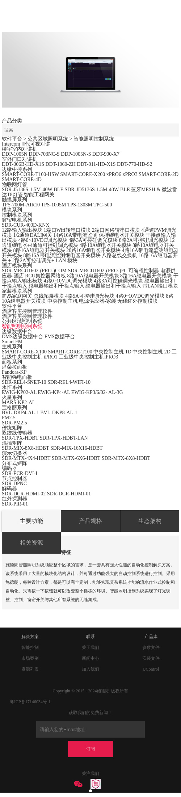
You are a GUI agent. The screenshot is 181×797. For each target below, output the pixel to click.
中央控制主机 (62, 301)
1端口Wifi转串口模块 (67, 230)
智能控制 (30, 647)
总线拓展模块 (49, 296)
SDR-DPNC (14, 483)
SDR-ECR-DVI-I (19, 473)
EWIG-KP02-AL (19, 392)
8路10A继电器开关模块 (93, 275)
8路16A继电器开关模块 (39, 250)
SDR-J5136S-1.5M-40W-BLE (32, 189)
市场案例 (30, 658)
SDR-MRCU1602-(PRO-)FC (97, 270)
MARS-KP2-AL (18, 402)
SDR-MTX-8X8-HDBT (126, 458)
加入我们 (90, 669)
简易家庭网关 (17, 296)
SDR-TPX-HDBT (20, 438)
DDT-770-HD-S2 (134, 164)
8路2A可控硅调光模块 (143, 240)
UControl (151, 669)
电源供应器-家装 (97, 301)
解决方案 (30, 636)
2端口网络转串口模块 (116, 230)
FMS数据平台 (60, 336)
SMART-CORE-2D (158, 174)
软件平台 (12, 139)
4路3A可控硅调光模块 (93, 240)
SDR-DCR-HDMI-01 (69, 493)
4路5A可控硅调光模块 (89, 296)
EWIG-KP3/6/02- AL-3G (97, 392)
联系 (90, 636)
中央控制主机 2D (151, 352)
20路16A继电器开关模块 (93, 250)
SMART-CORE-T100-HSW (30, 174)
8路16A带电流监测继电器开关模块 (62, 255)
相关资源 (31, 543)
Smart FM (12, 341)
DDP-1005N (15, 154)
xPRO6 (113, 174)
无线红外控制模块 (137, 301)
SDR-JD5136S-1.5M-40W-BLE (97, 189)
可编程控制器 (144, 270)
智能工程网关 (39, 194)
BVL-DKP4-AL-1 (20, 412)
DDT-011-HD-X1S (96, 164)
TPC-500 (102, 204)
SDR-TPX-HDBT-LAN (63, 438)
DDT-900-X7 (105, 154)
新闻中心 (90, 658)
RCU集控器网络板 (45, 275)
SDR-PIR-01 (15, 504)
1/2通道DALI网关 (32, 235)
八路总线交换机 (119, 255)
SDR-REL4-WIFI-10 (68, 382)
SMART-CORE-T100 (70, 352)
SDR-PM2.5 (14, 422)
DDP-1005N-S (76, 154)
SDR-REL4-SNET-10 (24, 382)
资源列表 (30, 669)
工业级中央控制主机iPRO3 (88, 357)
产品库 (150, 636)
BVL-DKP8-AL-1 (58, 412)
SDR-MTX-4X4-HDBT (26, 458)
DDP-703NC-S (44, 154)
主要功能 (31, 521)
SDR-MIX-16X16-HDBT (76, 448)
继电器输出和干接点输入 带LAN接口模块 (131, 286)
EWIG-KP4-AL (54, 392)
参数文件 (151, 647)
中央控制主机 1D (112, 352)
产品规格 (90, 521)
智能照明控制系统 (93, 139)
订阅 (90, 748)
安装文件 (151, 658)
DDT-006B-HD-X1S (23, 164)
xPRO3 (129, 174)
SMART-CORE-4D (22, 179)
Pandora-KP (14, 372)
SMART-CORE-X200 (82, 174)
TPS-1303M (79, 204)
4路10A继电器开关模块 (105, 245)
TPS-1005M (53, 204)
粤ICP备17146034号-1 (30, 701)
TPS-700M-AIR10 (21, 204)
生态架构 (149, 521)
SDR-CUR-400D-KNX (25, 225)
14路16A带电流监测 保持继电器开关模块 (98, 235)
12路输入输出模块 (22, 230)
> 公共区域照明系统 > (48, 139)
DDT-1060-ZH (60, 164)
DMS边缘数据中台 (22, 336)
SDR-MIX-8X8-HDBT (25, 448)
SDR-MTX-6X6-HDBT (76, 458)
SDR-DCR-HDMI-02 (24, 493)
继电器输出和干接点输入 (56, 286)
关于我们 (90, 647)
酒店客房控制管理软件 (27, 316)
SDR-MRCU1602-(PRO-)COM (34, 270)
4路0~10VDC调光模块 (42, 240)
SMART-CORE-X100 (24, 352)
